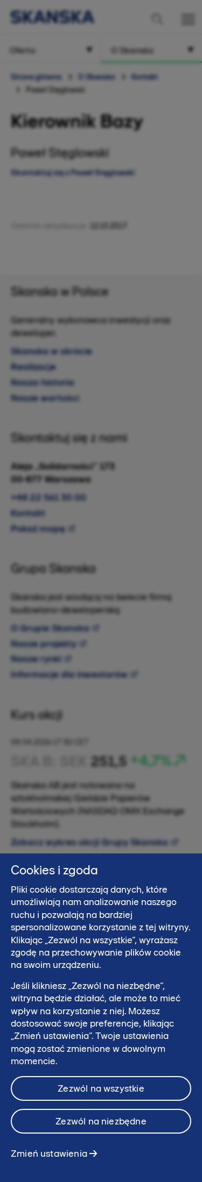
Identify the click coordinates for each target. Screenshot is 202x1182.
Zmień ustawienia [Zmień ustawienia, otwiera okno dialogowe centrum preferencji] (49, 1158)
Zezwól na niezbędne (100, 1125)
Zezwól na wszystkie (101, 1093)
